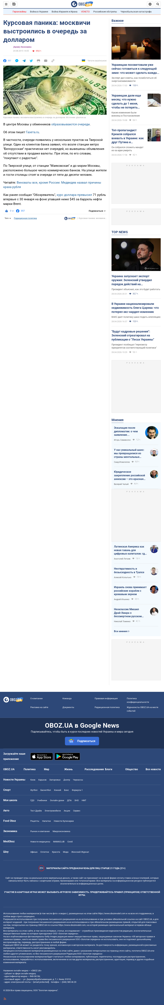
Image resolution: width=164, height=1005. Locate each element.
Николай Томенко (122, 621)
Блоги (108, 769)
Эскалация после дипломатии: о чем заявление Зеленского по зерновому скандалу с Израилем (128, 431)
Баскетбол (46, 790)
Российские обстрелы (105, 11)
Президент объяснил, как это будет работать (136, 289)
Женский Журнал (80, 852)
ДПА (69, 800)
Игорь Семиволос (122, 440)
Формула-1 (77, 790)
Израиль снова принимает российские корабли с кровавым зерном (130, 591)
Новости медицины (40, 841)
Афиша (33, 852)
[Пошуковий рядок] (158, 4)
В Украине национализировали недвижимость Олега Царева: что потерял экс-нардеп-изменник (135, 308)
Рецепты (34, 821)
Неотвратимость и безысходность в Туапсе (129, 570)
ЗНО (76, 800)
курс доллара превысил (74, 195)
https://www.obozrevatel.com (111, 913)
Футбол (34, 790)
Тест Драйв (36, 810)
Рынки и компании (40, 831)
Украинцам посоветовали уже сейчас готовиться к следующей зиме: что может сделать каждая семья (135, 69)
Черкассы (78, 780)
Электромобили (53, 810)
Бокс (66, 790)
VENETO (85, 11)
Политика (30, 769)
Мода (65, 852)
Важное (118, 21)
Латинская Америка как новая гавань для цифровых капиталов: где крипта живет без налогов (130, 550)
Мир (46, 769)
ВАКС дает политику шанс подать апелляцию (136, 317)
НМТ (84, 800)
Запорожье (55, 780)
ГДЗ (32, 800)
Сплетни (44, 852)
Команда (67, 698)
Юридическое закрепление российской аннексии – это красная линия (129, 475)
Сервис (76, 810)
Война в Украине (39, 11)
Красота (56, 852)
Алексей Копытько (122, 577)
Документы (68, 707)
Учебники (42, 800)
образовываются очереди (70, 124)
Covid (69, 841)
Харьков (42, 780)
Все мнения (120, 631)
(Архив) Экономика (22, 47)
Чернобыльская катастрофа (136, 11)
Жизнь (68, 769)
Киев (32, 780)
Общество (131, 769)
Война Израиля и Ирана (64, 11)
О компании (36, 698)
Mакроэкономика (61, 831)
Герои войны (19, 11)
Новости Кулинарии (64, 821)
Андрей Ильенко (121, 599)
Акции (67, 810)
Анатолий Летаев (122, 559)
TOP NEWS (120, 232)
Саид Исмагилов (122, 462)
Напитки (46, 821)
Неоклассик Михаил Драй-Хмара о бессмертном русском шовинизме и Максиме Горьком (128, 613)
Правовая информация (106, 698)
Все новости (153, 769)
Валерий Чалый (121, 484)
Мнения (117, 420)
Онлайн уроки (57, 800)
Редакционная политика (25, 218)
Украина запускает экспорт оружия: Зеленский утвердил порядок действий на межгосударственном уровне (132, 280)
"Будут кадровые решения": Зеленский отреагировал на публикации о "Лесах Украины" (133, 335)
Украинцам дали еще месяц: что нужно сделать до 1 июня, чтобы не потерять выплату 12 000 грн (126, 101)
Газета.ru (32, 132)
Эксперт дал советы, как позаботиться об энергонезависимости (134, 79)
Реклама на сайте (39, 707)
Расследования (94, 769)
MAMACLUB (58, 841)
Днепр (66, 780)
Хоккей (57, 790)
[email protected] (41, 982)
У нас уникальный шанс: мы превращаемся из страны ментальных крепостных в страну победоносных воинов (129, 453)
